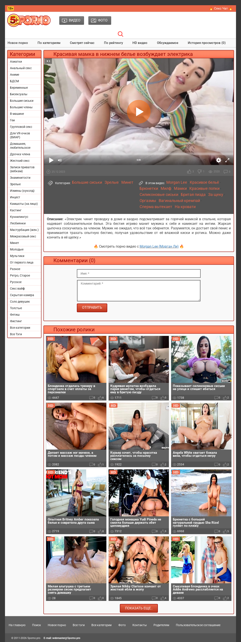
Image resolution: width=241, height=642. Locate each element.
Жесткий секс (20, 160)
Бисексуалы (18, 94)
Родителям (161, 625)
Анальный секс (21, 68)
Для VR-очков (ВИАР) (20, 135)
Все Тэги (16, 334)
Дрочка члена (20, 154)
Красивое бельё (204, 182)
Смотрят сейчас (82, 43)
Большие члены (21, 107)
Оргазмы (148, 200)
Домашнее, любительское (20, 145)
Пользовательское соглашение (198, 625)
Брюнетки (149, 188)
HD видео (139, 43)
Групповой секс (21, 126)
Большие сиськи (21, 100)
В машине (17, 113)
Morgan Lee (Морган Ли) (159, 246)
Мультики (17, 256)
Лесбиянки (18, 223)
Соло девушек (20, 301)
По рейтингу (113, 43)
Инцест (15, 197)
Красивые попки (204, 188)
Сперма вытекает (156, 207)
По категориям (49, 43)
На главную (17, 625)
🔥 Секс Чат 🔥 (221, 8)
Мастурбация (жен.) (24, 230)
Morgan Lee (176, 182)
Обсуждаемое (167, 43)
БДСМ (14, 81)
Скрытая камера (22, 295)
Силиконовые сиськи (159, 194)
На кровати (185, 207)
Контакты (139, 625)
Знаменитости (20, 177)
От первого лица (21, 262)
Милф (166, 188)
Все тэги (79, 625)
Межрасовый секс (23, 236)
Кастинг (15, 210)
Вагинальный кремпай (179, 200)
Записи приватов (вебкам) (22, 169)
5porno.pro (33, 638)
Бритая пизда (193, 194)
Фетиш (15, 314)
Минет (14, 243)
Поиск (36, 625)
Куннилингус (19, 216)
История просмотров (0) (207, 43)
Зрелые (15, 184)
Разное (15, 269)
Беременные (19, 87)
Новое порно (18, 43)
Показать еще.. (139, 608)
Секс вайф (17, 288)
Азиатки (16, 61)
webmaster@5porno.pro (66, 638)
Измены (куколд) (22, 190)
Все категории (20, 327)
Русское (15, 282)
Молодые (16, 249)
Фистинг (16, 321)
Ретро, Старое (20, 275)
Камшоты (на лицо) (24, 203)
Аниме (14, 74)
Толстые (16, 308)
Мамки (180, 188)
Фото (122, 625)
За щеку (215, 194)
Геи (12, 120)
